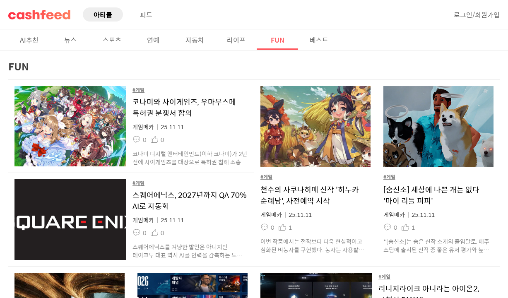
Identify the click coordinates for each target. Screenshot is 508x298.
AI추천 (29, 40)
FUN (277, 40)
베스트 (319, 40)
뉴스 (70, 40)
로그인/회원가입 (477, 14)
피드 (146, 14)
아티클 (103, 14)
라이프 (236, 40)
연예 (153, 40)
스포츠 (112, 40)
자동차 (194, 40)
